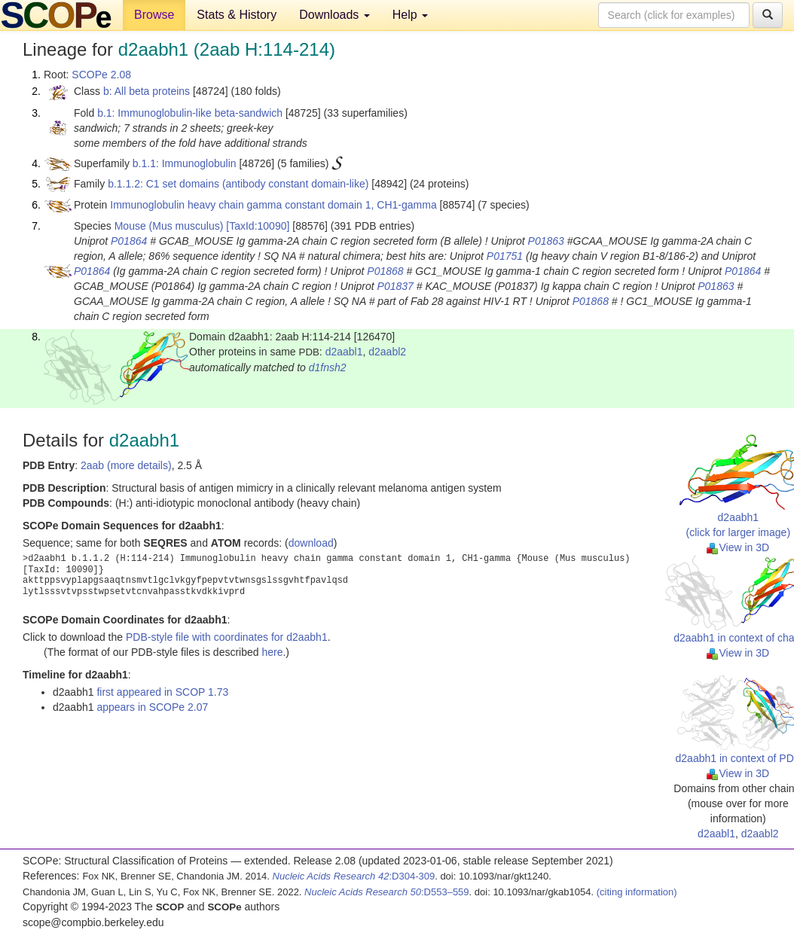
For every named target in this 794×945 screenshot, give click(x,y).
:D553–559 (386, 892)
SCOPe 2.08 (101, 75)
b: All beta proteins (146, 91)
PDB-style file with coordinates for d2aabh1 (227, 637)
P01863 (546, 241)
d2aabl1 (344, 352)
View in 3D (738, 547)
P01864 (129, 241)
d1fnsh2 (328, 367)
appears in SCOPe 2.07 (152, 707)
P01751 (505, 256)
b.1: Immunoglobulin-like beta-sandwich (189, 113)
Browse (154, 14)
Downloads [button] (334, 14)
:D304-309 (354, 876)
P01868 (385, 271)
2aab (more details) (126, 465)
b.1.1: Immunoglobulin (185, 163)
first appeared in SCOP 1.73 (162, 692)
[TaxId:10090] (257, 226)
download (311, 543)
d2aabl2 (387, 352)
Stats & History (236, 14)
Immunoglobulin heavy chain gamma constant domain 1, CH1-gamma (273, 205)
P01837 (395, 286)
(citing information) (637, 892)
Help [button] (410, 14)
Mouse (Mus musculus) (169, 226)
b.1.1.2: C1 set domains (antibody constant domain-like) (238, 184)
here (271, 652)
